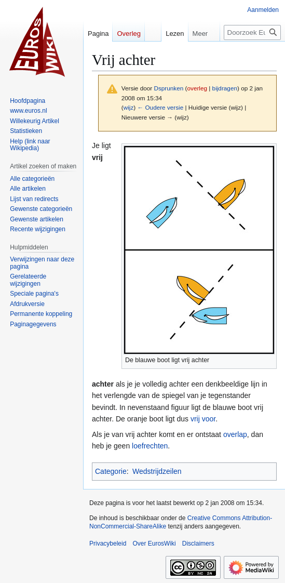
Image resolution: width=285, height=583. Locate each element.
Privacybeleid (107, 543)
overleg (197, 88)
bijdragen (224, 88)
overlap (235, 434)
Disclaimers (198, 543)
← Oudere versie (160, 107)
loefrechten (150, 446)
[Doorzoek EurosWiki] (252, 32)
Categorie (111, 471)
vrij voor (203, 419)
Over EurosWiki (153, 543)
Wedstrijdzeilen (157, 471)
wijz (129, 107)
